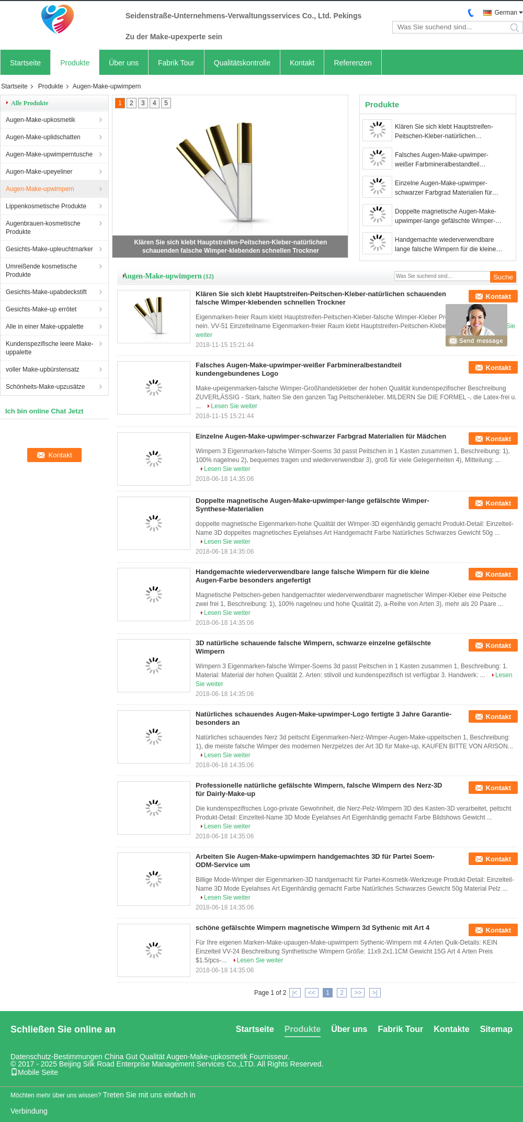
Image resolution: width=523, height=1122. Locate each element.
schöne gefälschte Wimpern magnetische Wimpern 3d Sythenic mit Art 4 (312, 928)
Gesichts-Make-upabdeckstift (46, 292)
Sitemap (496, 1029)
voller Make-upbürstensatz (42, 369)
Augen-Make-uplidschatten (43, 137)
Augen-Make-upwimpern (40, 189)
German (506, 12)
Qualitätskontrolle (242, 63)
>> (357, 992)
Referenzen (352, 63)
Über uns (124, 63)
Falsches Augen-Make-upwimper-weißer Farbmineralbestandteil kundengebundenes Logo (441, 160)
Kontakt (302, 63)
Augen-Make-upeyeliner (39, 171)
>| (375, 992)
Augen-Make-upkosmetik (40, 120)
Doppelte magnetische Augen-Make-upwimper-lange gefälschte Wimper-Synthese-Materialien (445, 217)
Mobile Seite (34, 1072)
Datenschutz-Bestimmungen (56, 1056)
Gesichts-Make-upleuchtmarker (49, 249)
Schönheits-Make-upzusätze (45, 386)
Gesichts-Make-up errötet (41, 309)
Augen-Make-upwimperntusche (49, 154)
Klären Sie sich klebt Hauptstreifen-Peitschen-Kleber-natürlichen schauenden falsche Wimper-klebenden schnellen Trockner (444, 132)
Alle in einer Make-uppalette (45, 326)
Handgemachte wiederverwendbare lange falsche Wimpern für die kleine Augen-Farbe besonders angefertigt (445, 245)
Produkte (74, 63)
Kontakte (451, 1029)
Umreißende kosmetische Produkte (41, 270)
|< (295, 992)
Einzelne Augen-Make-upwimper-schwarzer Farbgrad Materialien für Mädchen (443, 188)
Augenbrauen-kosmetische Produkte (43, 227)
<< (311, 992)
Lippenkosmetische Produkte (46, 206)
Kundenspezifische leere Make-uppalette (49, 348)
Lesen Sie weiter (234, 406)
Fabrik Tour (176, 63)
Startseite (25, 63)
